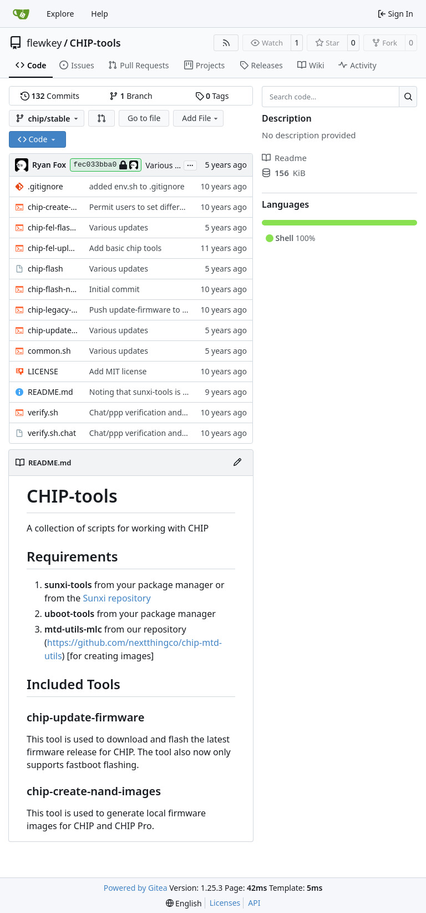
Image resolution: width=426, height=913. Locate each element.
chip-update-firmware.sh (53, 330)
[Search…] (408, 96)
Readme (284, 157)
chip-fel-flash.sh (53, 227)
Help (99, 13)
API (254, 902)
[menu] (184, 903)
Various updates (174, 165)
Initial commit (114, 289)
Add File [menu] (201, 118)
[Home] (21, 14)
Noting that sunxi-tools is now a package (163, 392)
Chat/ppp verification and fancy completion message (185, 412)
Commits (50, 96)
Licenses (225, 902)
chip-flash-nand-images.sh (53, 289)
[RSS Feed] (226, 42)
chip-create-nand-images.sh (53, 207)
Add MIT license (118, 371)
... (190, 164)
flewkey (44, 42)
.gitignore (45, 186)
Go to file (144, 118)
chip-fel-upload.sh (53, 248)
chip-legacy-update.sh (53, 309)
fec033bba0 (105, 164)
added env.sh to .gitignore (137, 186)
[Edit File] (237, 462)
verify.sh (43, 412)
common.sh (49, 350)
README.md (50, 392)
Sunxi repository (116, 598)
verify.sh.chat (52, 433)
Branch (131, 96)
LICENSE (43, 371)
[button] (101, 118)
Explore (60, 13)
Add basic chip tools (125, 248)
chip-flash (45, 268)
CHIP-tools (95, 42)
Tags (212, 96)
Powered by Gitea (136, 887)
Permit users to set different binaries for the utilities (183, 207)
